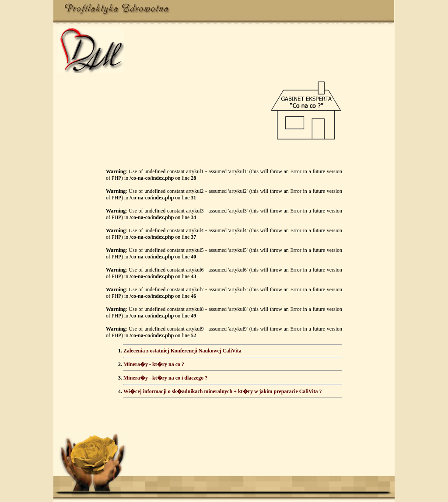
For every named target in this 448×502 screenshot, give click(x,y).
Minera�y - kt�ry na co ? (153, 364)
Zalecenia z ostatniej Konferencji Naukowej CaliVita (182, 351)
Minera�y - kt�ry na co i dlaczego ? (165, 378)
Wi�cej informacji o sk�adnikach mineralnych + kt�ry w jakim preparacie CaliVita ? (222, 391)
